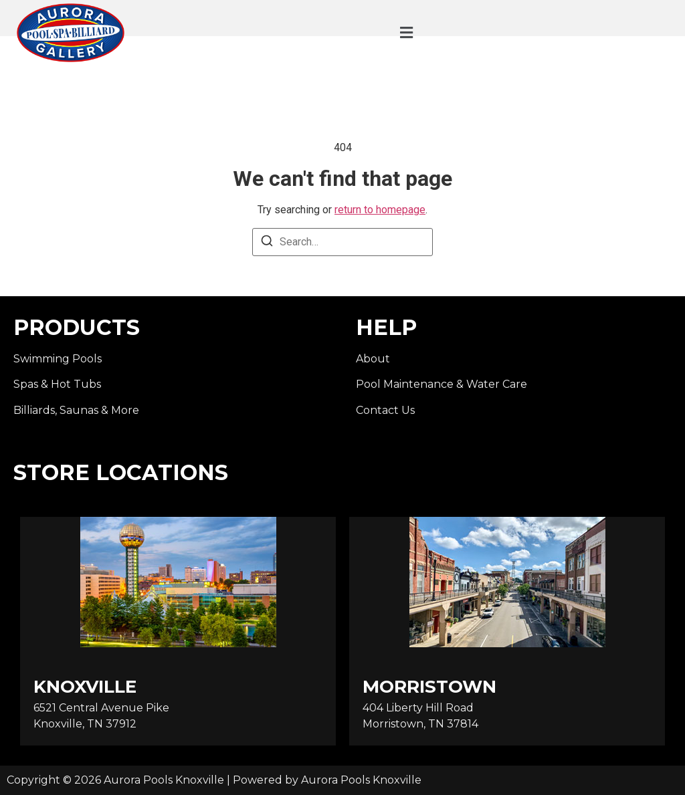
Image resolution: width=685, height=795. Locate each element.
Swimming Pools (57, 358)
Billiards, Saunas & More (76, 410)
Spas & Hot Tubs (57, 384)
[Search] (267, 243)
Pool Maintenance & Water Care (441, 384)
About (373, 358)
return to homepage (379, 209)
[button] (406, 33)
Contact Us (385, 410)
